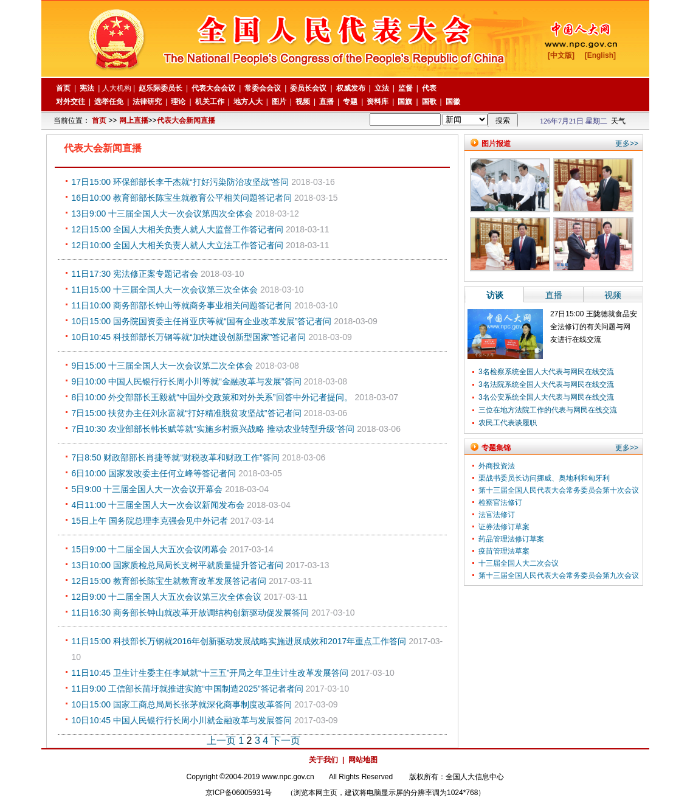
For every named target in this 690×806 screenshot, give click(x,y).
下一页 (285, 740)
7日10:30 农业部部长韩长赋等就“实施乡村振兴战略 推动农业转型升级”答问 (213, 429)
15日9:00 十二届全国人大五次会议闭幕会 (150, 549)
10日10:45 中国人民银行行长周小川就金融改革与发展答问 (182, 720)
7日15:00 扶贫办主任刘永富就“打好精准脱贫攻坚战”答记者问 (187, 413)
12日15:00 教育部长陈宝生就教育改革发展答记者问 (169, 581)
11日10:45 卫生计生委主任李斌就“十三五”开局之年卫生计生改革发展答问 (210, 673)
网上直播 (133, 120)
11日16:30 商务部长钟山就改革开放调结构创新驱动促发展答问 (190, 612)
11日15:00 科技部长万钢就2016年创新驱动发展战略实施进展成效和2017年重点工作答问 (239, 641)
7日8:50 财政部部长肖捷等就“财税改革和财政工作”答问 (176, 457)
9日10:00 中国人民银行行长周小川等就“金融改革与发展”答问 (187, 381)
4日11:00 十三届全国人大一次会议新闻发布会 (158, 505)
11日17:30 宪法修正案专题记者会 (135, 274)
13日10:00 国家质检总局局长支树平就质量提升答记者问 (178, 565)
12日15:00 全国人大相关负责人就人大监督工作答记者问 (178, 229)
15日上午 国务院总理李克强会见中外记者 (150, 521)
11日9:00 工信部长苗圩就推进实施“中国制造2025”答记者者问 (187, 688)
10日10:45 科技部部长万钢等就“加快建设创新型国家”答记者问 (189, 337)
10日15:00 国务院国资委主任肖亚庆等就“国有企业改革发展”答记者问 (202, 321)
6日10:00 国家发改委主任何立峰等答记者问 (154, 473)
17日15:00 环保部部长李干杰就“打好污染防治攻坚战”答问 (180, 182)
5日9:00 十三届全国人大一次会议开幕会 (147, 489)
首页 (99, 120)
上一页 (221, 740)
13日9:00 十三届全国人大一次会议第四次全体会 (163, 213)
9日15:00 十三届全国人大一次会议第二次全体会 (163, 365)
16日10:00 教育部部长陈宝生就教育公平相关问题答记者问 (182, 198)
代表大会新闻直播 (186, 120)
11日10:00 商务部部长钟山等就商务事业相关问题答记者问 (182, 305)
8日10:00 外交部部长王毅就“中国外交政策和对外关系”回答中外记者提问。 (212, 397)
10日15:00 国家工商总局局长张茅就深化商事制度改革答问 (182, 704)
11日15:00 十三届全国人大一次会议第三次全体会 (165, 289)
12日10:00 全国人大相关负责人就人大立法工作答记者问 (178, 245)
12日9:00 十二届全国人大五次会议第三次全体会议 (167, 597)
